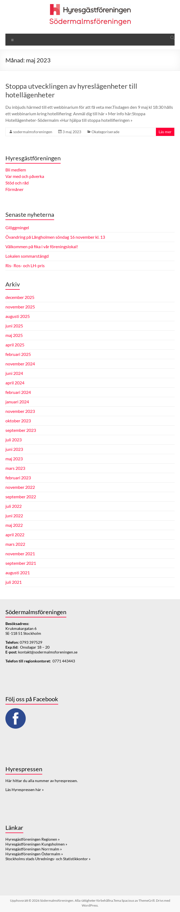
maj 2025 (14, 335)
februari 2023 (18, 477)
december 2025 (19, 297)
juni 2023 (14, 449)
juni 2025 (14, 325)
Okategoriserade (105, 131)
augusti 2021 (17, 572)
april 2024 (14, 382)
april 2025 (14, 344)
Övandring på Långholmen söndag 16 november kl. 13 (55, 237)
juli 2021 (13, 582)
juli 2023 (13, 439)
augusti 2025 (17, 316)
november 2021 (20, 553)
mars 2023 (15, 468)
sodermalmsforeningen (32, 131)
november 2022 (20, 487)
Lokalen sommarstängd (27, 256)
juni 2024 (14, 373)
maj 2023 (14, 458)
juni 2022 (14, 515)
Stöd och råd (17, 182)
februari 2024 (18, 392)
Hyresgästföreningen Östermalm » (34, 854)
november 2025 (20, 306)
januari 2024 (17, 401)
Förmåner (14, 189)
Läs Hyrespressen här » (24, 789)
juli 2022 (13, 506)
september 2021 (20, 563)
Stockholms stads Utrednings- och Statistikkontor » (47, 858)
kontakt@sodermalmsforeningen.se (47, 652)
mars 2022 (15, 544)
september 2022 (20, 496)
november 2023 (20, 411)
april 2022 (14, 534)
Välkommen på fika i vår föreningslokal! (41, 246)
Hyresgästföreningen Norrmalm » (33, 849)
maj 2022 (14, 525)
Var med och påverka (24, 176)
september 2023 (20, 430)
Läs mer (165, 131)
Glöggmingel (17, 227)
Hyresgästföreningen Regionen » (32, 839)
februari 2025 (18, 354)
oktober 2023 (18, 420)
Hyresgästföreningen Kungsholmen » (36, 844)
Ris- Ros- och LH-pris (25, 265)
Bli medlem (15, 169)
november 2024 (20, 363)
